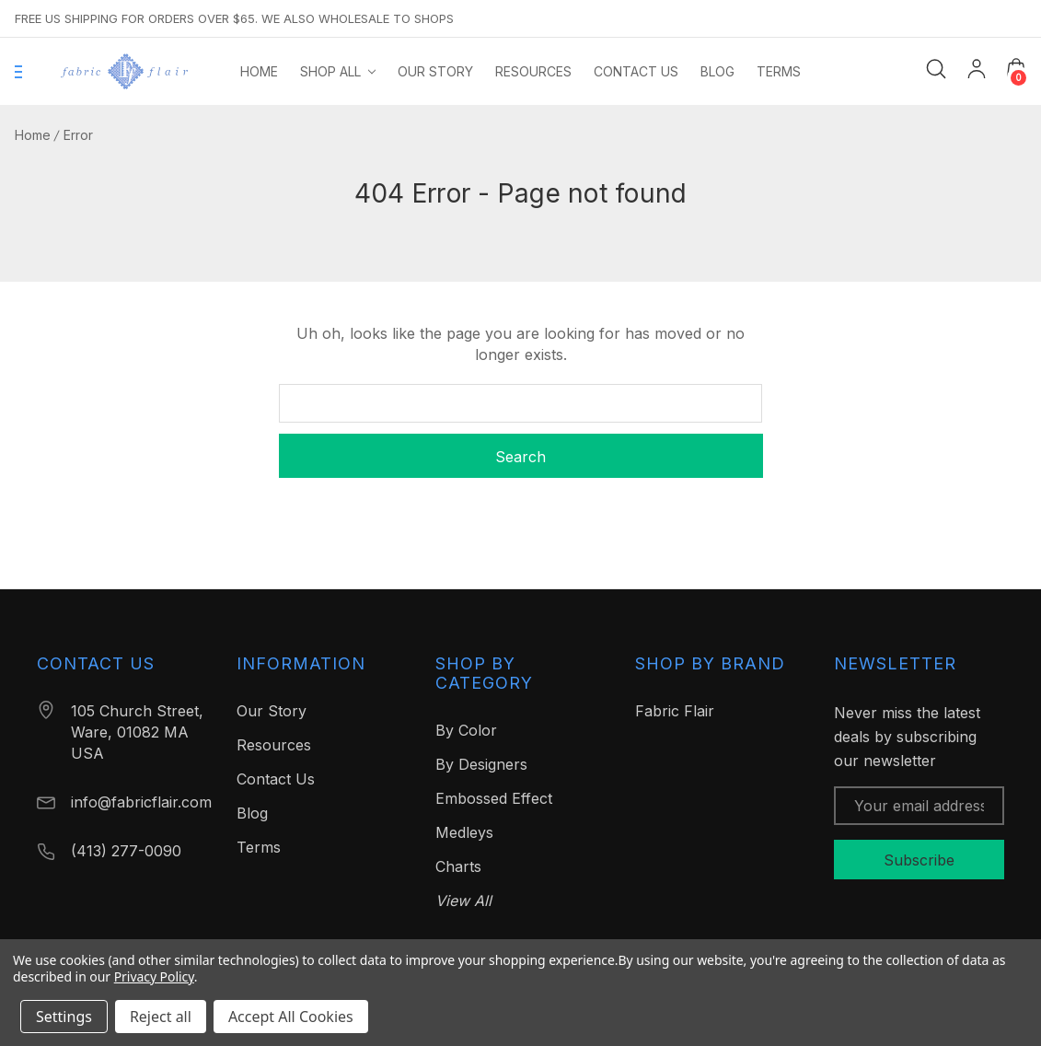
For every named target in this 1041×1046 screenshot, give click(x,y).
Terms (259, 847)
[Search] (936, 69)
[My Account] (977, 72)
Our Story (272, 711)
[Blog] (717, 71)
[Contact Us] (636, 71)
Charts (458, 866)
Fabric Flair (674, 711)
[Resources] (533, 71)
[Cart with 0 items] (1016, 68)
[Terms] (779, 71)
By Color (466, 730)
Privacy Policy (154, 976)
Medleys (464, 832)
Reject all (160, 1016)
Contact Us (276, 779)
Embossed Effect (493, 798)
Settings (64, 1016)
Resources (274, 745)
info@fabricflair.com (141, 802)
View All (463, 900)
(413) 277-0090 (126, 851)
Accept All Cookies (290, 1016)
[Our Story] (435, 71)
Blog (252, 813)
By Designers (481, 764)
